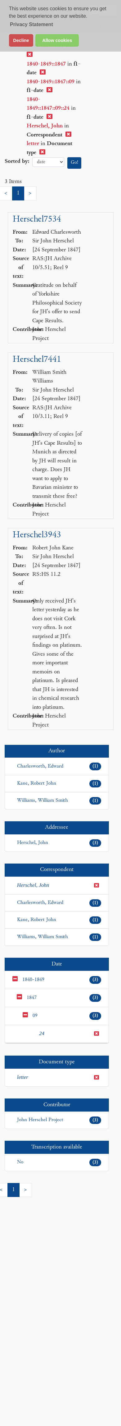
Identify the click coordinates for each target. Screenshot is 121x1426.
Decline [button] (21, 40)
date (48, 162)
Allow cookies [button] (57, 40)
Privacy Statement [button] (31, 24)
